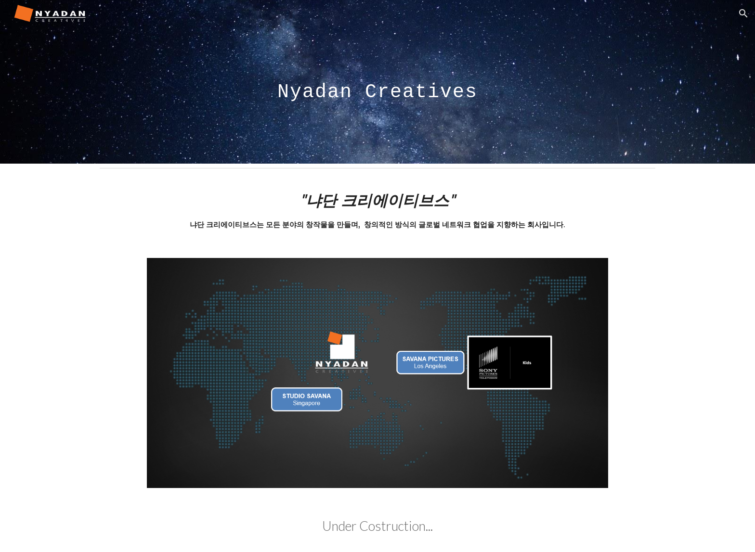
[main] (377, 81)
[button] (743, 13)
